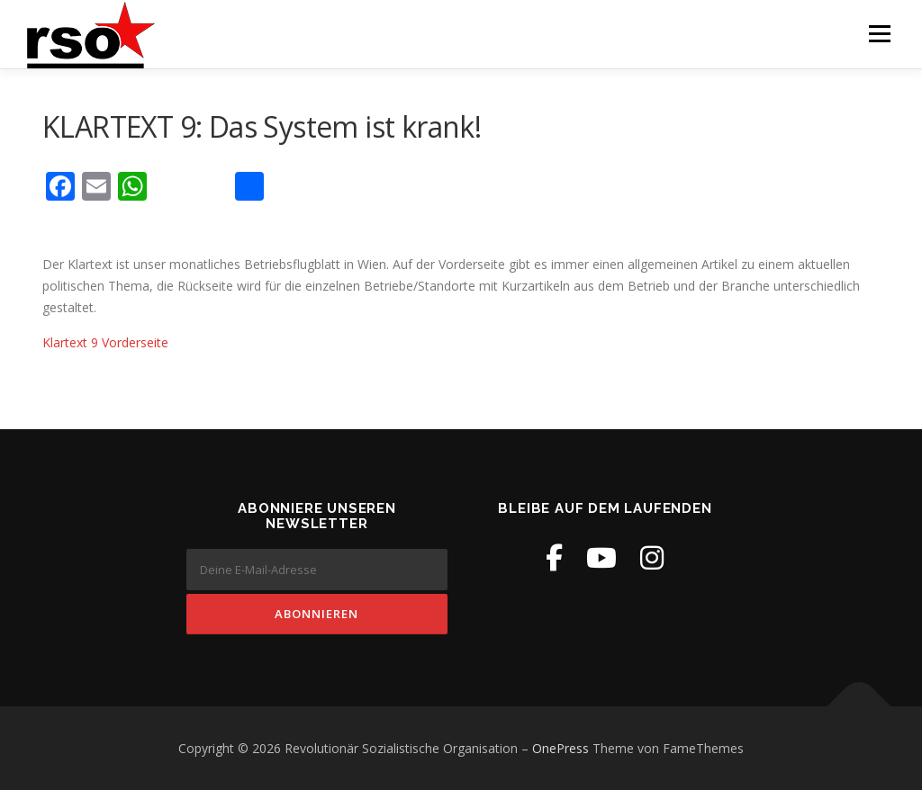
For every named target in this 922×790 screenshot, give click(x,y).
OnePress (560, 748)
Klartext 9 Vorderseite (105, 341)
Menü (879, 33)
